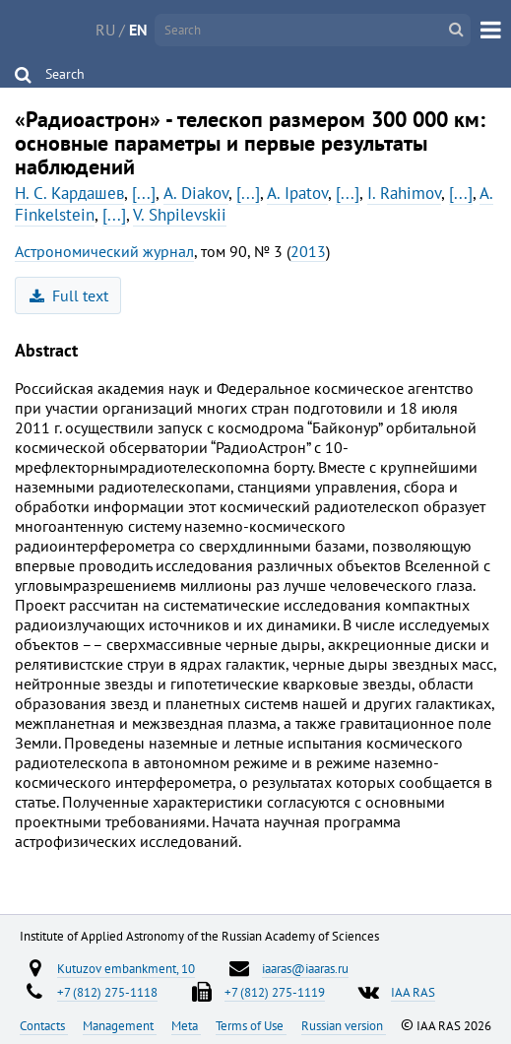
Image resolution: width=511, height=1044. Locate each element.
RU (105, 29)
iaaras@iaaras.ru (305, 968)
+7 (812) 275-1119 (274, 992)
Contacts (44, 1025)
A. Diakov (195, 193)
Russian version (343, 1025)
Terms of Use (251, 1025)
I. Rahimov (404, 193)
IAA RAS (413, 992)
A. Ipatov (297, 193)
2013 (308, 251)
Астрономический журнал (104, 251)
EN (138, 29)
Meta (186, 1025)
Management (120, 1025)
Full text (69, 295)
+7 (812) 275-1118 (107, 992)
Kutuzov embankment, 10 (126, 968)
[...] (144, 193)
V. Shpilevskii (179, 215)
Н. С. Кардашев (69, 193)
